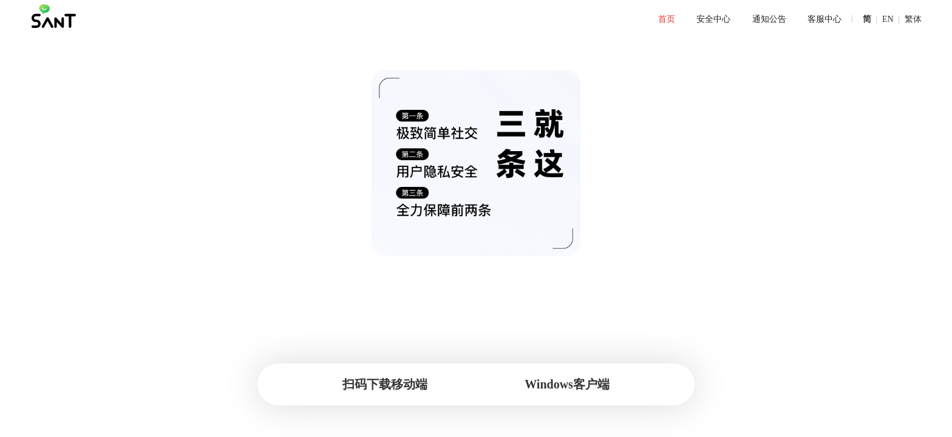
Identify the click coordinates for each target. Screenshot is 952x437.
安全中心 (708, 20)
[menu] (446, 20)
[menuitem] (663, 20)
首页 (663, 20)
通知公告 (761, 20)
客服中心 (815, 20)
